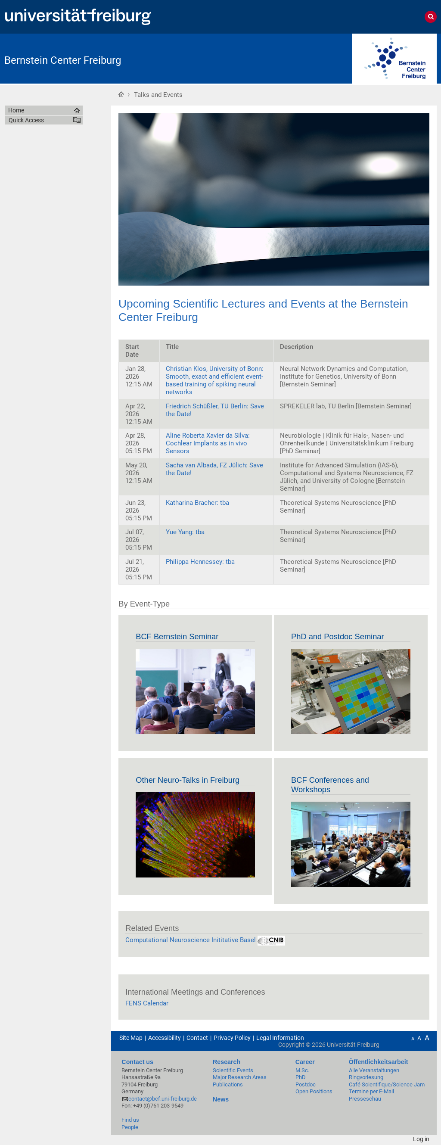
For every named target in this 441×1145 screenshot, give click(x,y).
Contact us (137, 1061)
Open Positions (313, 1091)
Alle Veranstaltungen (374, 1070)
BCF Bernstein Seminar (177, 636)
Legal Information (280, 1037)
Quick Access (26, 120)
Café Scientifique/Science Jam (387, 1084)
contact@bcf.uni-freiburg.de (162, 1098)
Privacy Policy (232, 1037)
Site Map (131, 1037)
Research (226, 1061)
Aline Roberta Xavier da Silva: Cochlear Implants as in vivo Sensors (208, 443)
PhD (300, 1077)
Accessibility (164, 1037)
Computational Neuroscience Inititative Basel (205, 940)
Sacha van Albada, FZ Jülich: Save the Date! (214, 469)
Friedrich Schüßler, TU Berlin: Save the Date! (215, 410)
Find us (130, 1120)
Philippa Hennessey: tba (200, 562)
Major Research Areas (240, 1077)
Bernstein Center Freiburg (62, 60)
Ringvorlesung (366, 1077)
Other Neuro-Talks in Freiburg (187, 779)
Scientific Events (233, 1070)
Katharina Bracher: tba (197, 503)
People (129, 1127)
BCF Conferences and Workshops (330, 784)
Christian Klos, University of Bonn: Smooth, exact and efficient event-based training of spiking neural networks (215, 380)
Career (305, 1061)
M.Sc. (302, 1070)
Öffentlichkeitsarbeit (378, 1061)
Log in (421, 1139)
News (221, 1099)
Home (121, 94)
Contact (197, 1037)
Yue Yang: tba (185, 532)
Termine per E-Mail (371, 1091)
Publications (228, 1084)
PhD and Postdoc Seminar (337, 636)
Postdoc (305, 1084)
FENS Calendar (146, 1003)
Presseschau (365, 1098)
